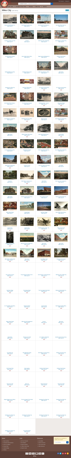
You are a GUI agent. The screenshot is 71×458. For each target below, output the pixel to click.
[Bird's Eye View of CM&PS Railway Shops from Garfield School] (27, 238)
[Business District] (27, 301)
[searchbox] (39, 4)
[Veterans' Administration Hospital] (61, 285)
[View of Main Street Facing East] (61, 207)
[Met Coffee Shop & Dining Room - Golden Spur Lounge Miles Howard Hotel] (61, 145)
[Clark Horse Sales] (61, 379)
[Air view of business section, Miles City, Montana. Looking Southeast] (9, 145)
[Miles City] (27, 379)
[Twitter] (60, 453)
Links (21, 438)
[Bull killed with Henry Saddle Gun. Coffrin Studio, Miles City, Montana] (27, 114)
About (3, 438)
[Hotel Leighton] (27, 363)
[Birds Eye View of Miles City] (61, 270)
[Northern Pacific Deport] (44, 363)
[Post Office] (61, 160)
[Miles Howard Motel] (9, 207)
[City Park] (9, 176)
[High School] (9, 129)
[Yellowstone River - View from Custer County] (44, 98)
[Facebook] (58, 453)
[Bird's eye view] (44, 114)
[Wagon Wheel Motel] (9, 316)
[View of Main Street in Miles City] (27, 51)
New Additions (23, 442)
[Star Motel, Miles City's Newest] (61, 20)
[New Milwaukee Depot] (27, 347)
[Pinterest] (65, 453)
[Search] (52, 4)
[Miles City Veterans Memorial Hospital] (44, 145)
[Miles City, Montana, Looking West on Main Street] (44, 67)
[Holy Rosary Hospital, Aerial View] (27, 20)
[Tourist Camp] (27, 223)
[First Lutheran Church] (44, 192)
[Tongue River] (9, 223)
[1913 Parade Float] (9, 363)
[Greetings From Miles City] (44, 394)
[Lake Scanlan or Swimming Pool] (44, 270)
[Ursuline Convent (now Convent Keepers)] (61, 332)
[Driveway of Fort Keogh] (61, 254)
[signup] (67, 442)
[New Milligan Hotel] (44, 254)
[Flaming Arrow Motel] (27, 332)
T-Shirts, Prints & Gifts (25, 446)
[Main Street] (61, 67)
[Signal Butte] (9, 332)
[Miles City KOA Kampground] (27, 316)
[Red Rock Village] (44, 207)
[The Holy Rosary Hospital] (9, 51)
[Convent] (27, 36)
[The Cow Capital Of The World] (27, 394)
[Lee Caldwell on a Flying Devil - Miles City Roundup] (9, 114)
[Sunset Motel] (27, 207)
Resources (40, 438)
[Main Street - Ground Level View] (27, 176)
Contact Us (67, 1)
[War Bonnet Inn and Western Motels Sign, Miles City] (44, 20)
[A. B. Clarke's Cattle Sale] (44, 332)
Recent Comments (42, 442)
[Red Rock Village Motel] (27, 82)
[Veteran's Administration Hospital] (61, 192)
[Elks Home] (61, 316)
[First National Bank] (27, 285)
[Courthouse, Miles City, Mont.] (9, 36)
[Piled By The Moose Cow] (61, 347)
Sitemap (4, 449)
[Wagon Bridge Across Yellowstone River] (9, 394)
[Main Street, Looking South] (9, 254)
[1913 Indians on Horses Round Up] (44, 347)
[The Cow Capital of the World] (44, 160)
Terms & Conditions (6, 444)
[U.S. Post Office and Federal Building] (9, 301)
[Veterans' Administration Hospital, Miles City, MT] (9, 20)
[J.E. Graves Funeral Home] (44, 82)
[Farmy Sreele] (61, 129)
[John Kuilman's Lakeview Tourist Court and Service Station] (61, 36)
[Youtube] (63, 453)
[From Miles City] (9, 347)
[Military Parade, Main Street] (27, 129)
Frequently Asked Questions (8, 442)
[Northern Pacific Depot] (61, 51)
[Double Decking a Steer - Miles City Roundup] (44, 223)
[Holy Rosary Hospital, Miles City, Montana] (61, 301)
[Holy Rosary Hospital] (27, 145)
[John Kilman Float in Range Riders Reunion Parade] (9, 98)
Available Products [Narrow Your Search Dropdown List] (23, 3)
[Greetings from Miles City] (9, 82)
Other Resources (42, 446)
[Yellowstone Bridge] (61, 98)
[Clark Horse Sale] (9, 379)
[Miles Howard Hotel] (61, 223)
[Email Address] (60, 442)
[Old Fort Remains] (44, 379)
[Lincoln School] (44, 301)
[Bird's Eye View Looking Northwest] (44, 36)
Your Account (61, 1)
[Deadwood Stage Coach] (27, 67)
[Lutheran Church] (27, 160)
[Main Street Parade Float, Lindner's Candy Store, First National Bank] (44, 129)
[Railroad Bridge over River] (9, 67)
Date (67, 10)
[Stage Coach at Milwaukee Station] (44, 51)
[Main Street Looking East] (9, 160)
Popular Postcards (24, 444)
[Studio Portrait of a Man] (9, 238)
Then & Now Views (42, 444)
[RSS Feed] (68, 453)
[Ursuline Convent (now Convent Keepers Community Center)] (27, 192)
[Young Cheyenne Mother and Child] (27, 270)
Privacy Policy (5, 446)
